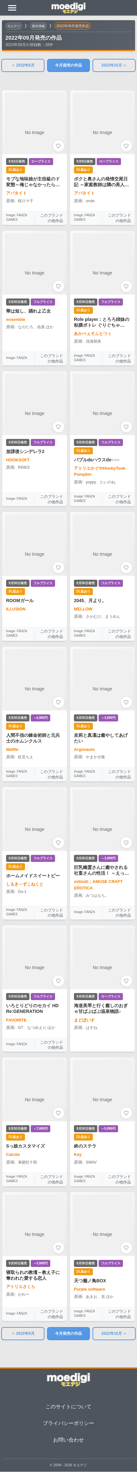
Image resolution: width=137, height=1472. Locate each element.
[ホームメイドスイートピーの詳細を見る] (34, 845)
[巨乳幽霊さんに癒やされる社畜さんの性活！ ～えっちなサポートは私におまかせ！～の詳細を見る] (102, 845)
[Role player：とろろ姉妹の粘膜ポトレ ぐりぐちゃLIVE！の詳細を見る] (102, 290)
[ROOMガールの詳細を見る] (34, 568)
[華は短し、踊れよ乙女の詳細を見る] (34, 290)
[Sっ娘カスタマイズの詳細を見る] (34, 1113)
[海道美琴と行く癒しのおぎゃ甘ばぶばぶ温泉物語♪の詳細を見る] (102, 988)
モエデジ (14, 26)
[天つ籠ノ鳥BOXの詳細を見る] (102, 1248)
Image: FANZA (16, 358)
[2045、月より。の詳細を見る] (102, 568)
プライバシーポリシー (68, 1423)
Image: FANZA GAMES (16, 217)
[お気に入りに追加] (58, 146)
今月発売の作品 (68, 65)
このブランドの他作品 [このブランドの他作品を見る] (51, 218)
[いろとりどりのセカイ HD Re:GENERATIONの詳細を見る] (34, 980)
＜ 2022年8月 (23, 65)
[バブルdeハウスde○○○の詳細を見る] (102, 430)
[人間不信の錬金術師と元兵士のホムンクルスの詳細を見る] (34, 706)
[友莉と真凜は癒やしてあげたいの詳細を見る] (102, 706)
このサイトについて (68, 1406)
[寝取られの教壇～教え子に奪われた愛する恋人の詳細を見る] (34, 1248)
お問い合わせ (68, 1440)
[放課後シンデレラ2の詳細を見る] (34, 430)
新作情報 (40, 26)
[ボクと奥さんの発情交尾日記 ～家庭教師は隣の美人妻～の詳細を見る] (102, 149)
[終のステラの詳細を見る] (102, 1113)
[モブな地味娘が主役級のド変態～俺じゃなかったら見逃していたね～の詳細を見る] (34, 149)
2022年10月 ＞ (114, 65)
